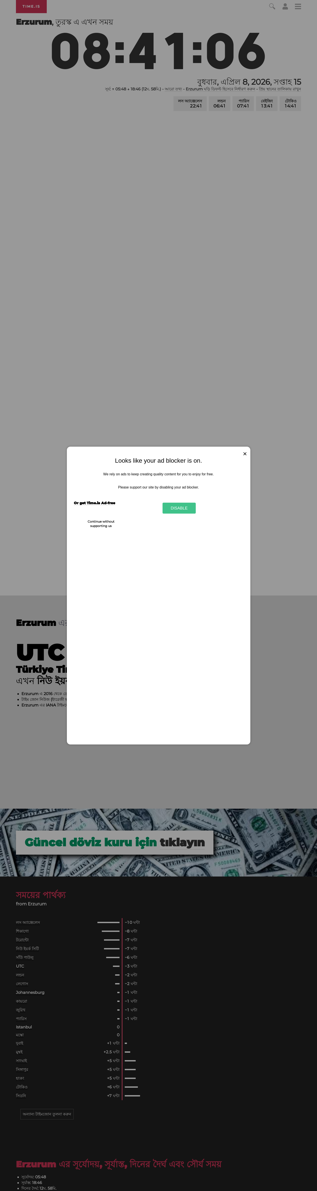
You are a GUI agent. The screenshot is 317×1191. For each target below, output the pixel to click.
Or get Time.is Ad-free (94, 503)
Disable (179, 508)
